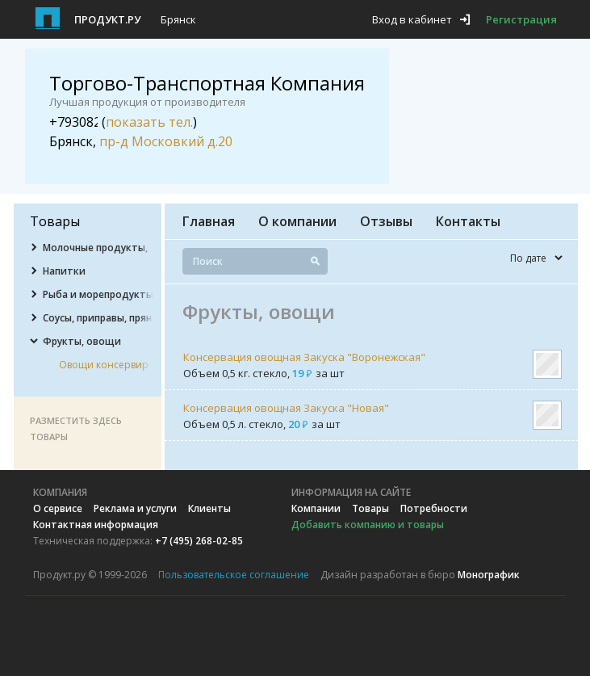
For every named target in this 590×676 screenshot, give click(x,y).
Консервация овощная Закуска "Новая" (286, 408)
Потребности (433, 508)
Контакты (468, 221)
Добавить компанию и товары (367, 524)
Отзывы (386, 221)
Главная (208, 221)
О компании (297, 221)
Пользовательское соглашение (233, 575)
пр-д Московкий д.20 (165, 141)
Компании (316, 508)
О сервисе (57, 508)
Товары (370, 508)
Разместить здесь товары (76, 428)
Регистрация (521, 19)
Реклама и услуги (135, 508)
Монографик (489, 575)
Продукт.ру (107, 19)
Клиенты (209, 508)
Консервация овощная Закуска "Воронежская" (304, 357)
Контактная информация (95, 524)
